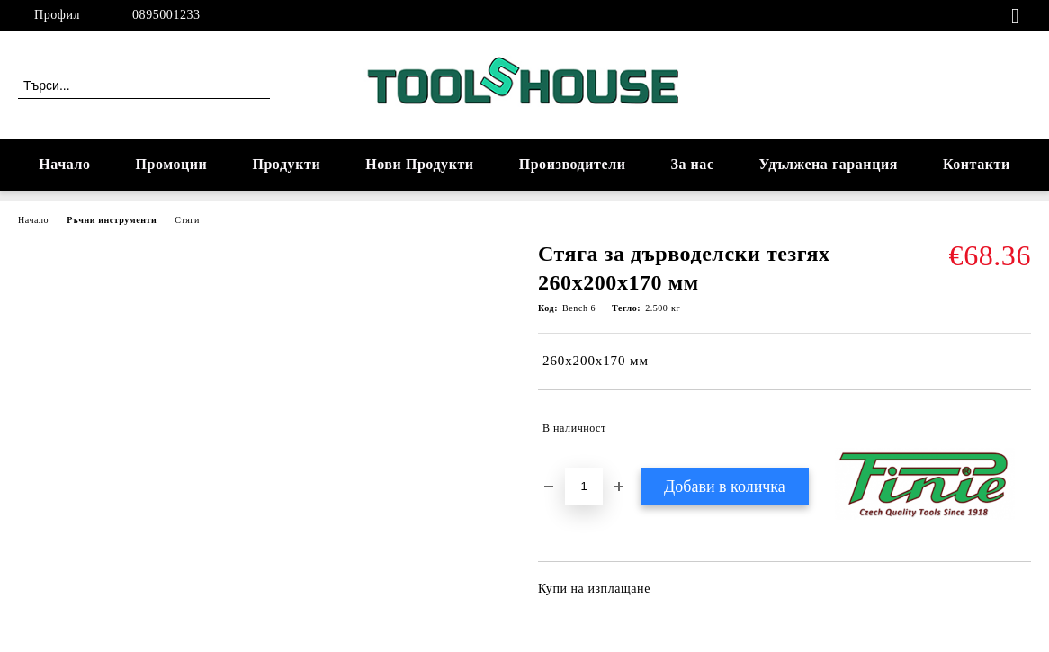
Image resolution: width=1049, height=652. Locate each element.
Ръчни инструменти (112, 220)
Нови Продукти (419, 164)
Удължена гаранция (828, 164)
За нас (691, 164)
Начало (64, 164)
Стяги (187, 220)
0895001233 (166, 15)
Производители (572, 164)
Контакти (976, 164)
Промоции (172, 164)
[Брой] (584, 486)
